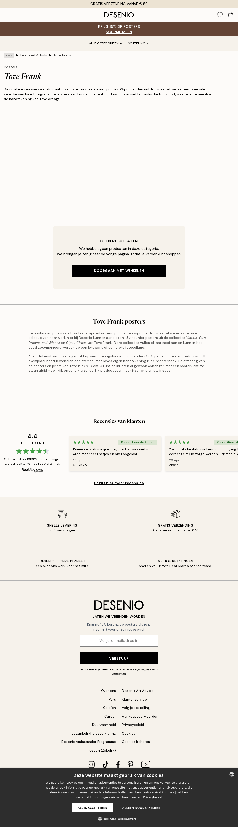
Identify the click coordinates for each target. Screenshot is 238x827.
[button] (119, 818)
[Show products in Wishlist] (219, 15)
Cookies (128, 733)
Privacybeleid (133, 725)
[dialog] (119, 797)
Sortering (138, 43)
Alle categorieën (105, 43)
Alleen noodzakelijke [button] (141, 808)
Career (110, 716)
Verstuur (119, 658)
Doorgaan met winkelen (119, 270)
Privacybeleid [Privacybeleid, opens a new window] (152, 797)
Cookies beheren (136, 742)
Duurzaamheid (104, 725)
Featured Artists (33, 55)
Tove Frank (62, 55)
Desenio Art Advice (137, 691)
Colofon (109, 708)
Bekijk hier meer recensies (119, 483)
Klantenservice (134, 699)
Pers (112, 699)
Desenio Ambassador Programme (88, 742)
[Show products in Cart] (230, 15)
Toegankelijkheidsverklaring (93, 733)
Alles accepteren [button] (92, 808)
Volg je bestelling (136, 708)
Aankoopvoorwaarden (140, 716)
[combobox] (231, 774)
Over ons (108, 691)
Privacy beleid (99, 669)
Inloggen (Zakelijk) (101, 750)
